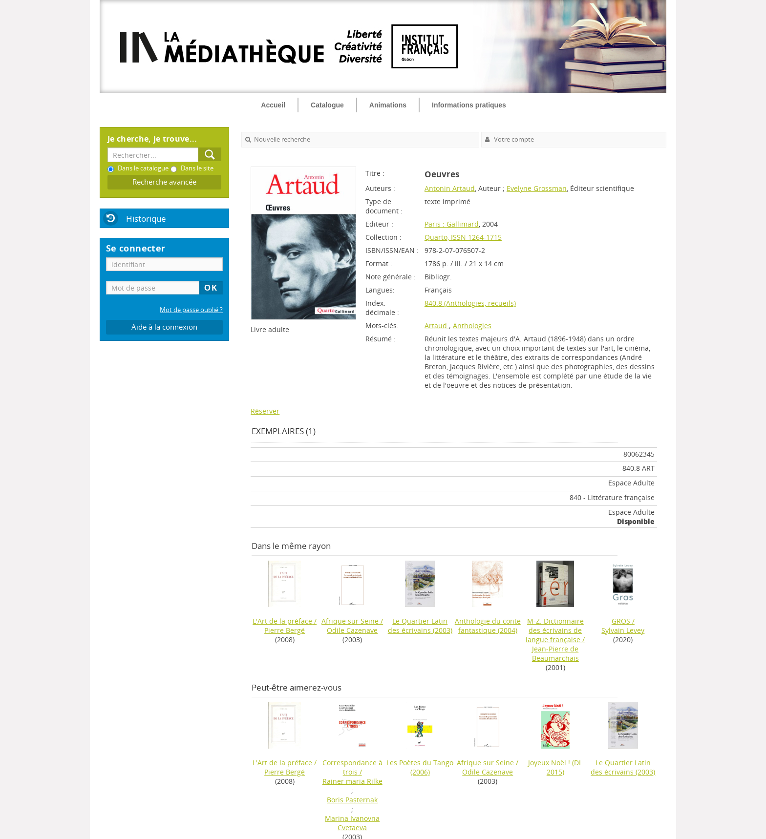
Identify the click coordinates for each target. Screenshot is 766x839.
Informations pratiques (469, 105)
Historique (146, 218)
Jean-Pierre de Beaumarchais (555, 653)
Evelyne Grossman (537, 188)
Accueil (273, 105)
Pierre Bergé (284, 630)
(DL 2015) (555, 767)
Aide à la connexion (164, 327)
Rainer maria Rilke (352, 781)
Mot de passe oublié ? (191, 310)
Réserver (265, 411)
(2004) (488, 625)
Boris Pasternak (352, 799)
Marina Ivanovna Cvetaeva (352, 823)
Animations (387, 105)
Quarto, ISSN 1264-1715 (463, 237)
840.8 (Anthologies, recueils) (470, 303)
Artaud (437, 325)
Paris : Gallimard (452, 224)
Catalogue (327, 105)
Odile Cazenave (352, 630)
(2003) (420, 625)
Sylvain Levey (622, 630)
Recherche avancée (164, 182)
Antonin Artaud (450, 188)
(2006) (419, 767)
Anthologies (472, 325)
